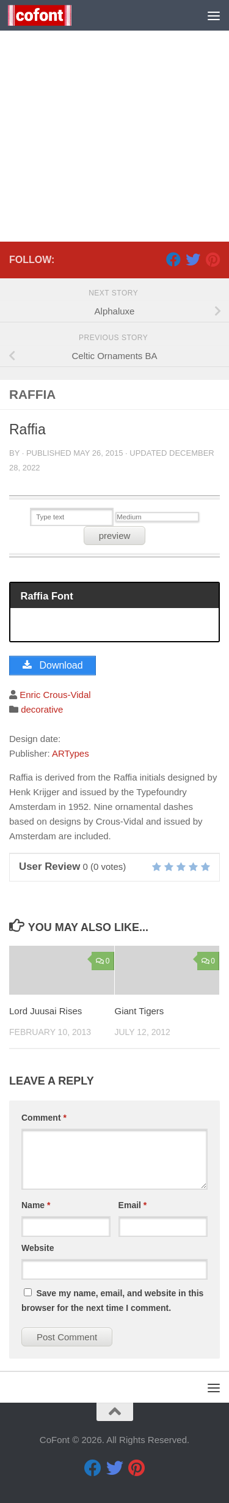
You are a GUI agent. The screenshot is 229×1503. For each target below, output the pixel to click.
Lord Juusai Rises (45, 1011)
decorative (42, 709)
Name (35, 1205)
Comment (44, 1118)
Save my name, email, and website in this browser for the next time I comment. (112, 1300)
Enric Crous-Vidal (55, 694)
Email (132, 1205)
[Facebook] (173, 259)
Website (37, 1248)
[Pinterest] (212, 259)
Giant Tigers (139, 1011)
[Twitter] (193, 259)
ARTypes (70, 753)
